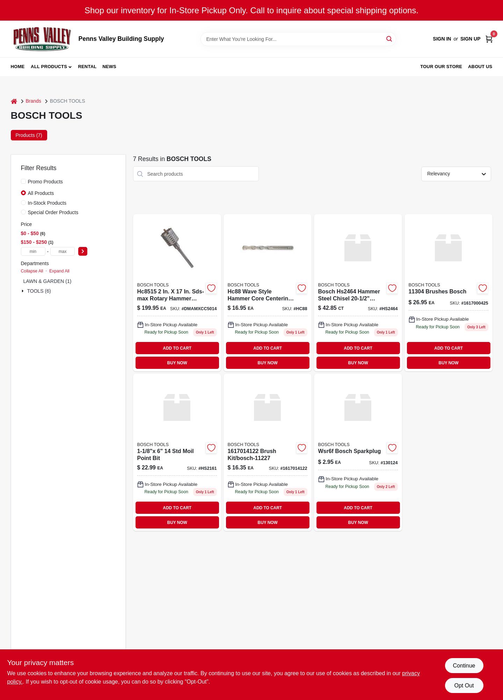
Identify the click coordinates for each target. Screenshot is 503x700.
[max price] (62, 251)
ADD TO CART (177, 348)
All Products (49, 66)
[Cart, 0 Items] (489, 39)
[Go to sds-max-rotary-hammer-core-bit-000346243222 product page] (177, 292)
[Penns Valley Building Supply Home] (42, 38)
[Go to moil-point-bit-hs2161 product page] (177, 452)
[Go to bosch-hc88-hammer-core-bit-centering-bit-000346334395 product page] (268, 292)
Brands (33, 101)
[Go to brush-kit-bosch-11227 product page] (268, 452)
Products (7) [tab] (29, 135)
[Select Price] (82, 251)
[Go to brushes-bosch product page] (448, 292)
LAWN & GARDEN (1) (47, 281)
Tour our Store (441, 66)
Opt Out (464, 685)
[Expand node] (23, 291)
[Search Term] (298, 39)
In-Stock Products (47, 203)
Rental (87, 66)
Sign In (442, 39)
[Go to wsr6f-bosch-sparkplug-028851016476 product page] (358, 452)
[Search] (390, 38)
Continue (464, 666)
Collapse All (32, 271)
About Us (480, 66)
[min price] (33, 251)
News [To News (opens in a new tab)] (109, 66)
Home (18, 66)
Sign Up (470, 39)
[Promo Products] (23, 181)
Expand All (59, 271)
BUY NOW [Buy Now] (177, 362)
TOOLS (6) (39, 291)
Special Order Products (53, 212)
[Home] (14, 101)
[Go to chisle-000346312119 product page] (358, 292)
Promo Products (45, 181)
